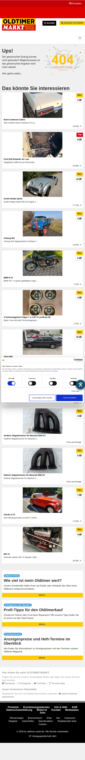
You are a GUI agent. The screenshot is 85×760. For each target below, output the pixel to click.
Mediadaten (72, 710)
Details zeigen (75, 391)
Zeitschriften (28, 721)
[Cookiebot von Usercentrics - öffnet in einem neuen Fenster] (71, 360)
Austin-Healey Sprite (13, 199)
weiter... (18, 73)
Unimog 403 (9, 238)
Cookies (42, 724)
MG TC (7, 554)
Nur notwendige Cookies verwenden (42, 398)
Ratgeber (13, 721)
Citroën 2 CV (9, 514)
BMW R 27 (8, 278)
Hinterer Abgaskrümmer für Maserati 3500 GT (24, 475)
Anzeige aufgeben (72, 23)
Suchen (49, 23)
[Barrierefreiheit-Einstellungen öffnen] (80, 384)
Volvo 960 (8, 356)
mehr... (42, 595)
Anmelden (75, 3)
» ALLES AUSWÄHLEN (69, 398)
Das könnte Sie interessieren (36, 88)
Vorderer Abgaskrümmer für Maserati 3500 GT (25, 435)
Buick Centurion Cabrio (14, 120)
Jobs (42, 712)
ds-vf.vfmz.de (53, 371)
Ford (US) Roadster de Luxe (16, 159)
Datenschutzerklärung (19, 710)
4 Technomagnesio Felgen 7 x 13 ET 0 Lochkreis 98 (27, 317)
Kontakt (56, 710)
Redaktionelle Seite (67, 721)
